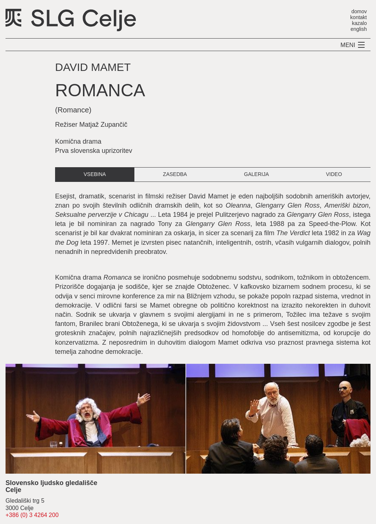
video (334, 174)
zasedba (175, 174)
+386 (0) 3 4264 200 (32, 515)
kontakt (358, 17)
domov (359, 11)
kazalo (359, 23)
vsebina (95, 174)
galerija (256, 174)
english (359, 29)
